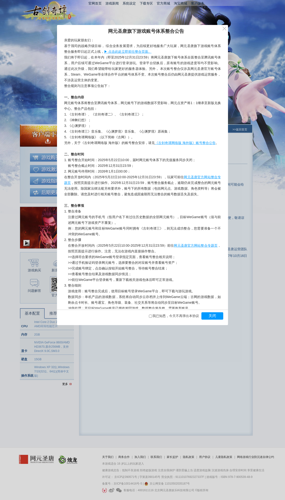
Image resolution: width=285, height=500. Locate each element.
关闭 (212, 316)
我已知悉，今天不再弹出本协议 (175, 316)
